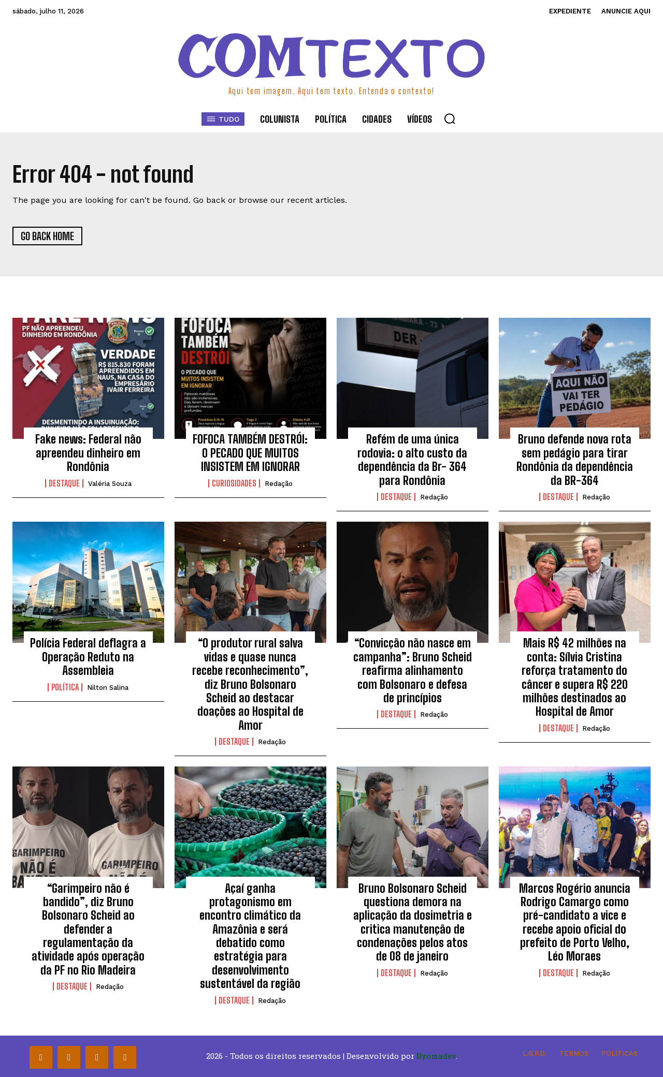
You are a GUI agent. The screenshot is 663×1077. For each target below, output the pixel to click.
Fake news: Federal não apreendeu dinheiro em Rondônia (88, 453)
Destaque (64, 483)
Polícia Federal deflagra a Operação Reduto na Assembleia (88, 656)
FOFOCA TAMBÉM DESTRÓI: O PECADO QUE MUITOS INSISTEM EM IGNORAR (250, 453)
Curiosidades (234, 483)
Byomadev (436, 1056)
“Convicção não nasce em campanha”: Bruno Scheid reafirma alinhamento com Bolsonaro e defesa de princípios (412, 670)
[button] (449, 118)
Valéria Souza (110, 484)
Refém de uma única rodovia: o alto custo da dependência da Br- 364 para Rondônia (412, 459)
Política (65, 687)
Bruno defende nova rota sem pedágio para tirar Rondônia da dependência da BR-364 (574, 459)
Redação (279, 484)
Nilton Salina (107, 687)
